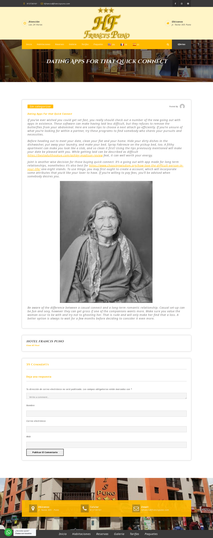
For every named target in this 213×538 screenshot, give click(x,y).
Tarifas (85, 44)
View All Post (33, 345)
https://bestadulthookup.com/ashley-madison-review (65, 155)
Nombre (30, 405)
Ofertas (182, 44)
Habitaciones (43, 44)
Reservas (59, 44)
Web (28, 436)
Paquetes (98, 44)
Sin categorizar (40, 106)
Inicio (29, 44)
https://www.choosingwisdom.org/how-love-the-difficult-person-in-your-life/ (105, 167)
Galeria (73, 44)
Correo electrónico (36, 421)
